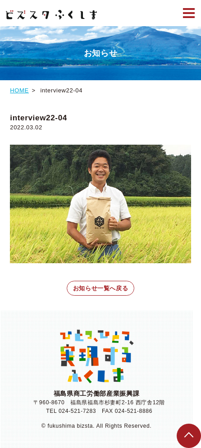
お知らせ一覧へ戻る (100, 288)
